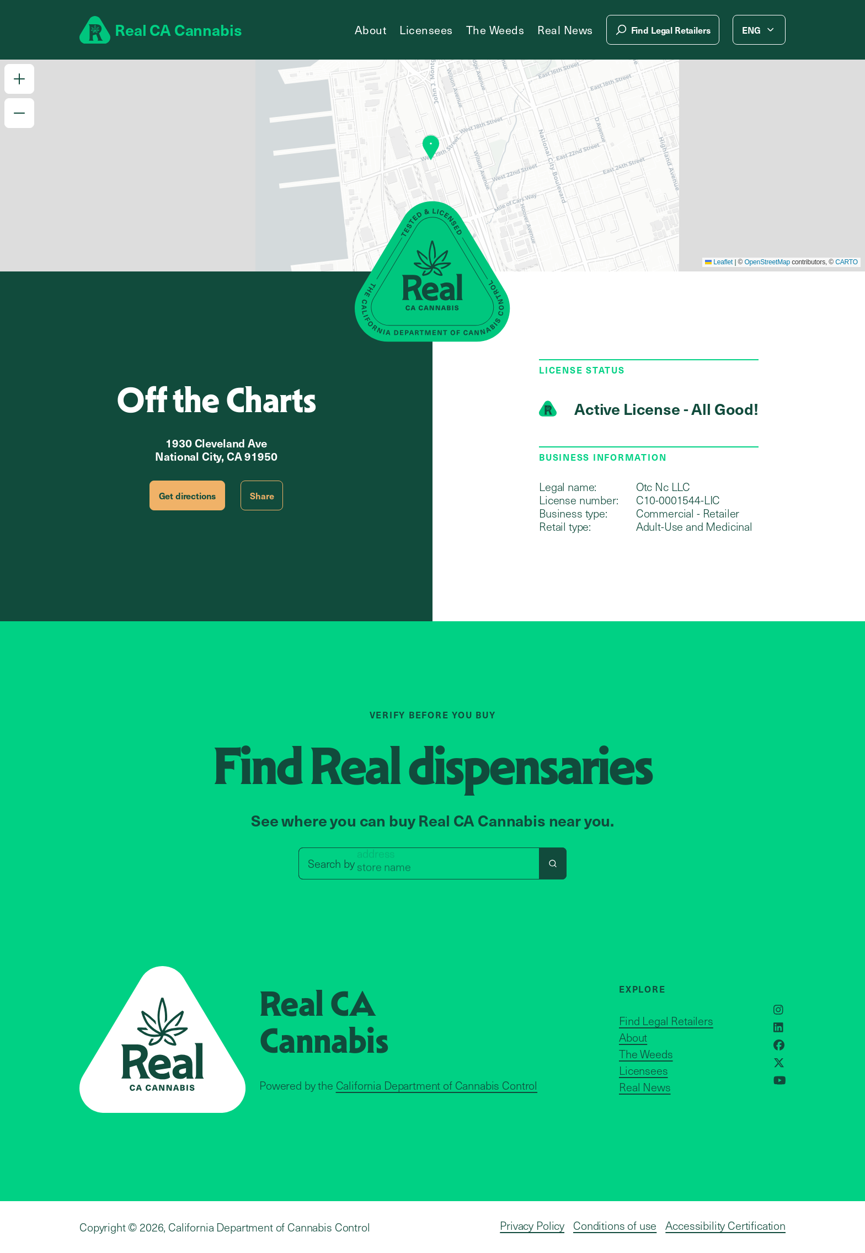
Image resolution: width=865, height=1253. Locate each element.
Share (262, 495)
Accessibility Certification (725, 1225)
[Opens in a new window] (778, 1009)
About (371, 30)
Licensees (426, 30)
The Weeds (495, 30)
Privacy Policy (532, 1225)
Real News (565, 30)
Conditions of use (614, 1225)
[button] (19, 79)
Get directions (187, 495)
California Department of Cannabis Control (436, 1085)
